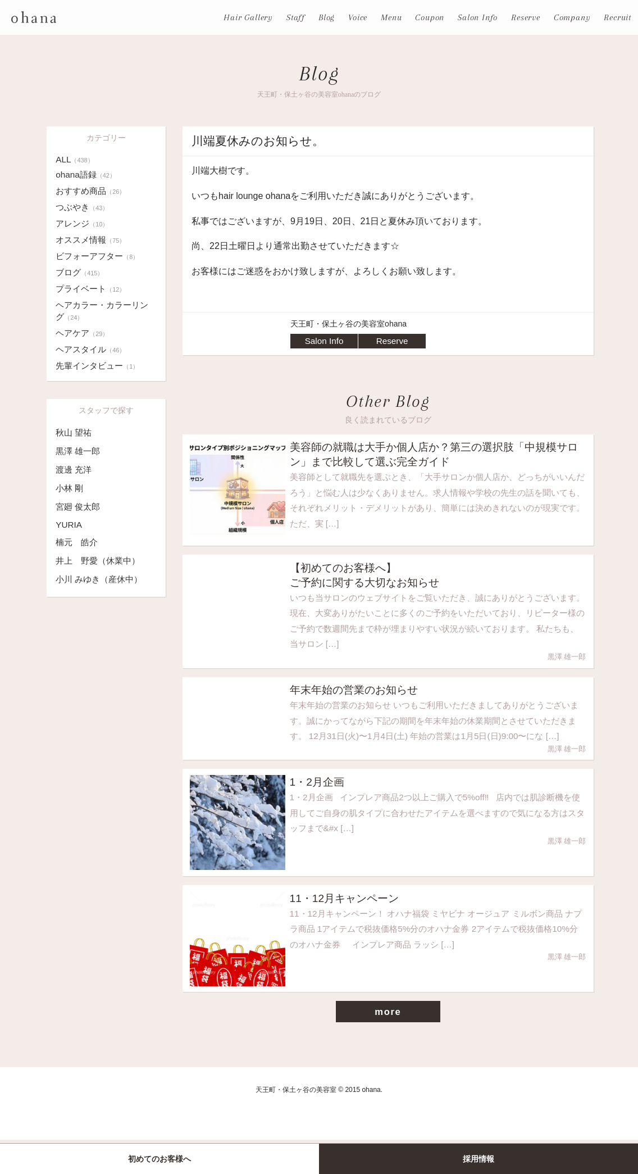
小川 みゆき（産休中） (102, 579)
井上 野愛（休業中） (100, 560)
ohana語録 (87, 174)
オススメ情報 (92, 239)
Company (572, 17)
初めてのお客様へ (159, 1158)
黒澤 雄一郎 (79, 451)
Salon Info (478, 17)
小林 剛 (70, 488)
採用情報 (478, 1158)
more (387, 1045)
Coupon (429, 17)
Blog (326, 17)
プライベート (92, 288)
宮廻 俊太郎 (79, 506)
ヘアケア (83, 333)
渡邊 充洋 (75, 469)
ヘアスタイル (92, 349)
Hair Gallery (248, 17)
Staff (295, 17)
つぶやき (83, 207)
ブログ (81, 272)
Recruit (617, 17)
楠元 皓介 (78, 542)
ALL (75, 159)
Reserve (525, 17)
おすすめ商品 (92, 191)
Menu (391, 17)
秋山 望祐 (75, 432)
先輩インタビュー (99, 365)
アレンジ (83, 223)
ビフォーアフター (99, 256)
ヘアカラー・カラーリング (105, 310)
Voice (357, 17)
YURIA (69, 524)
